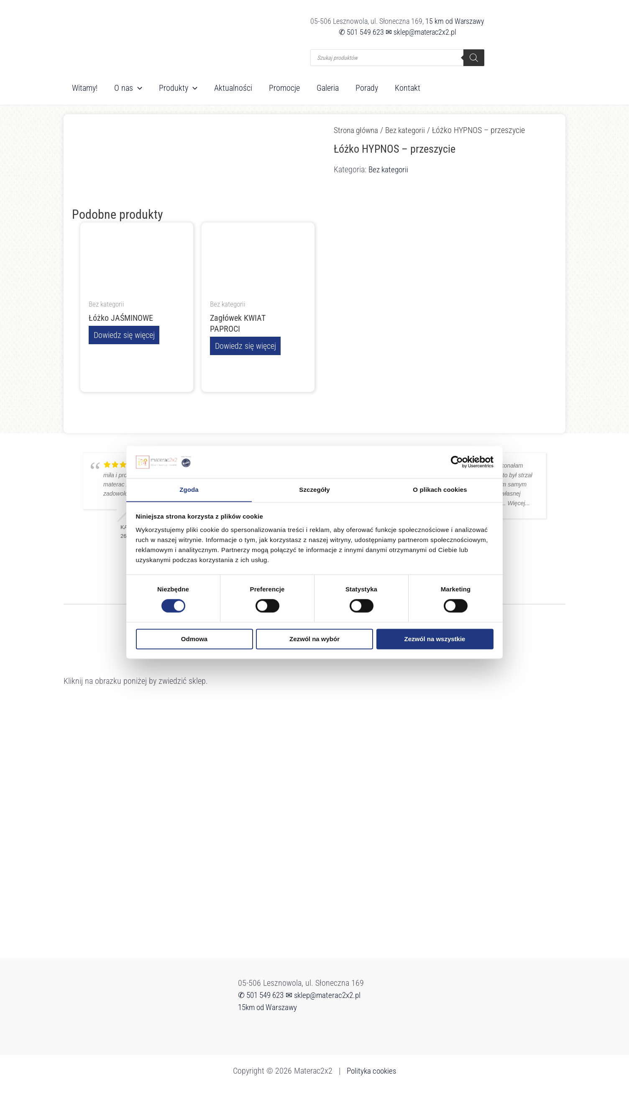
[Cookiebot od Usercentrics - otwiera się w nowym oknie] (456, 461)
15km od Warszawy (270, 1007)
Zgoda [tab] (189, 489)
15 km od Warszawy (454, 21)
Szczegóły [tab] (314, 489)
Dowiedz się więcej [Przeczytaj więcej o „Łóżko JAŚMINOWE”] (123, 335)
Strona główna (357, 130)
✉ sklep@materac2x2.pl (421, 32)
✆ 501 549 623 (361, 32)
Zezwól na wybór (314, 639)
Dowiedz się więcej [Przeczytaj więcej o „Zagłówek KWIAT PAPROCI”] (244, 346)
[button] (137, 88)
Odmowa (194, 639)
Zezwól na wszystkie (434, 639)
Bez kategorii (409, 130)
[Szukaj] (473, 57)
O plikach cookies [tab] (440, 489)
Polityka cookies (371, 1071)
